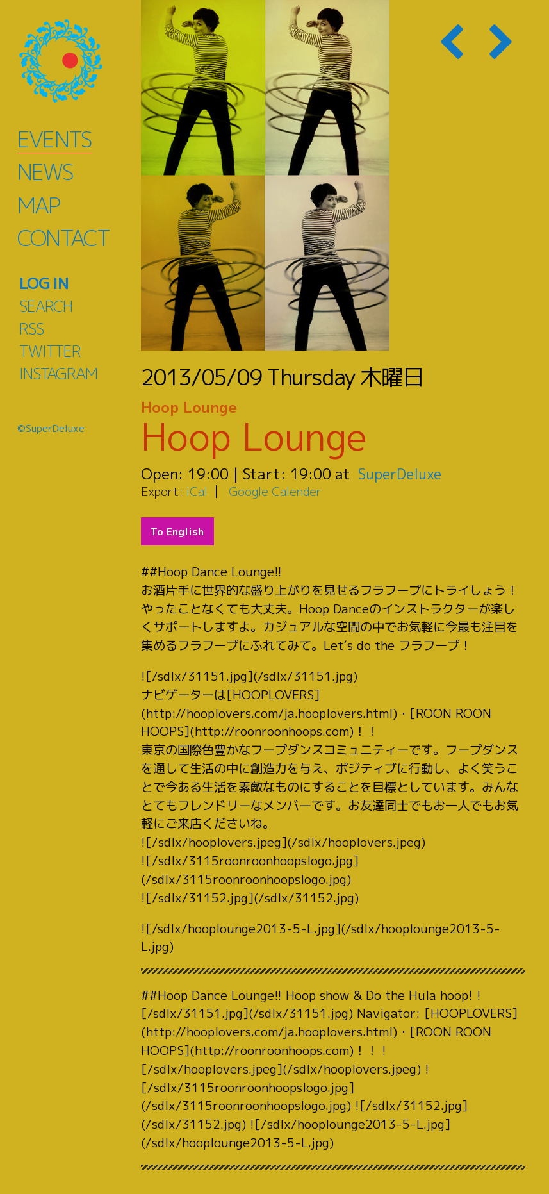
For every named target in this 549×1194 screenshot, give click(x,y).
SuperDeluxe (402, 473)
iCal (197, 491)
